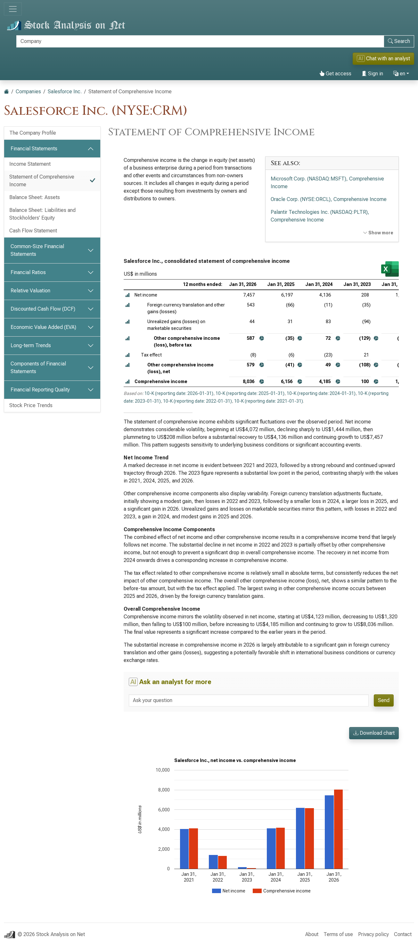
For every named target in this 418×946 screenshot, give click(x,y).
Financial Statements (34, 149)
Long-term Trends (31, 345)
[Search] (200, 41)
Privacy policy (373, 934)
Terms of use (338, 934)
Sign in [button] (372, 74)
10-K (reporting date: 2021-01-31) (268, 401)
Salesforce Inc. (65, 91)
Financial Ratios (28, 272)
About (311, 934)
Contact (403, 934)
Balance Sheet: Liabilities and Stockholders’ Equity (42, 214)
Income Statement (30, 164)
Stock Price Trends (31, 405)
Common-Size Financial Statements (37, 250)
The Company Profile (32, 133)
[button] (127, 295)
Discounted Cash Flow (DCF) (43, 309)
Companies (28, 91)
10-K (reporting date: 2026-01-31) (178, 393)
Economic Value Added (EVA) (43, 327)
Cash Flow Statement (33, 231)
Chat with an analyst (383, 58)
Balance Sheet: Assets (34, 197)
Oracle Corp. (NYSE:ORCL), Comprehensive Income (329, 199)
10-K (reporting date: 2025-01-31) (250, 393)
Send (383, 700)
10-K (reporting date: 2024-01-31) (321, 393)
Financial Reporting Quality (40, 390)
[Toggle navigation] (13, 9)
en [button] (399, 74)
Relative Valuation (30, 291)
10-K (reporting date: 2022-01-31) (197, 401)
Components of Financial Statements (38, 367)
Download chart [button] (374, 733)
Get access (335, 74)
